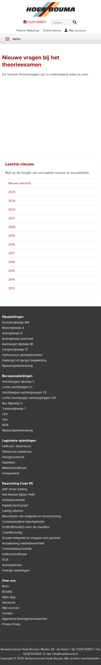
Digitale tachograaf (15, 505)
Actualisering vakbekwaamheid (23, 543)
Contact (7, 613)
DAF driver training (14, 489)
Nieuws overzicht (19, 183)
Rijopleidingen (12, 317)
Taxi (5, 419)
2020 (12, 227)
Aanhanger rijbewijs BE (18, 344)
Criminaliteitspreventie (17, 549)
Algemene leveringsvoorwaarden (24, 619)
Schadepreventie (13, 500)
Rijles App (9, 597)
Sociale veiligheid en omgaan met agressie (31, 538)
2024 (11, 201)
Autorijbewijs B (12, 333)
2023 (11, 209)
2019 (11, 236)
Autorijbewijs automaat (17, 339)
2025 (11, 192)
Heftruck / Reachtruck (16, 446)
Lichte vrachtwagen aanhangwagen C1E (29, 398)
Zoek (74, 22)
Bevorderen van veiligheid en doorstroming (31, 516)
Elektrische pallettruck (17, 451)
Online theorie (52, 30)
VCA (5, 559)
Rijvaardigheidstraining (17, 366)
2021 (11, 218)
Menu (7, 39)
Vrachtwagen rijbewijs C (18, 381)
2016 (11, 262)
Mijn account (77, 30)
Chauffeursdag (12, 532)
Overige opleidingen (16, 570)
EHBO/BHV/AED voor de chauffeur (26, 527)
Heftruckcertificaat (14, 554)
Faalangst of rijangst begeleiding (24, 360)
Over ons (9, 581)
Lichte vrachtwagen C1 (17, 387)
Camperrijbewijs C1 (15, 349)
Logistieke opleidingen (19, 440)
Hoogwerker (10, 473)
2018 (11, 244)
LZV (5, 414)
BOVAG (7, 592)
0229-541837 (36, 22)
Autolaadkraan (12, 565)
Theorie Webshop (27, 30)
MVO (5, 586)
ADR (5, 425)
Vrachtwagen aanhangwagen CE (24, 392)
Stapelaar (8, 462)
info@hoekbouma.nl (65, 654)
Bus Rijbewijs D (12, 403)
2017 (11, 253)
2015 (11, 271)
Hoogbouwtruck (13, 457)
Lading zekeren (12, 511)
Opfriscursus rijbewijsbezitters (22, 355)
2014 (11, 279)
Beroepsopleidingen (17, 376)
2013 (11, 288)
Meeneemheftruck (14, 468)
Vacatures (9, 602)
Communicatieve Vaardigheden (23, 521)
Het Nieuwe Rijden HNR (18, 494)
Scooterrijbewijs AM (15, 322)
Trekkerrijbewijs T (14, 409)
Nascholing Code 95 (17, 483)
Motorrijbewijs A (13, 328)
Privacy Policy (11, 624)
